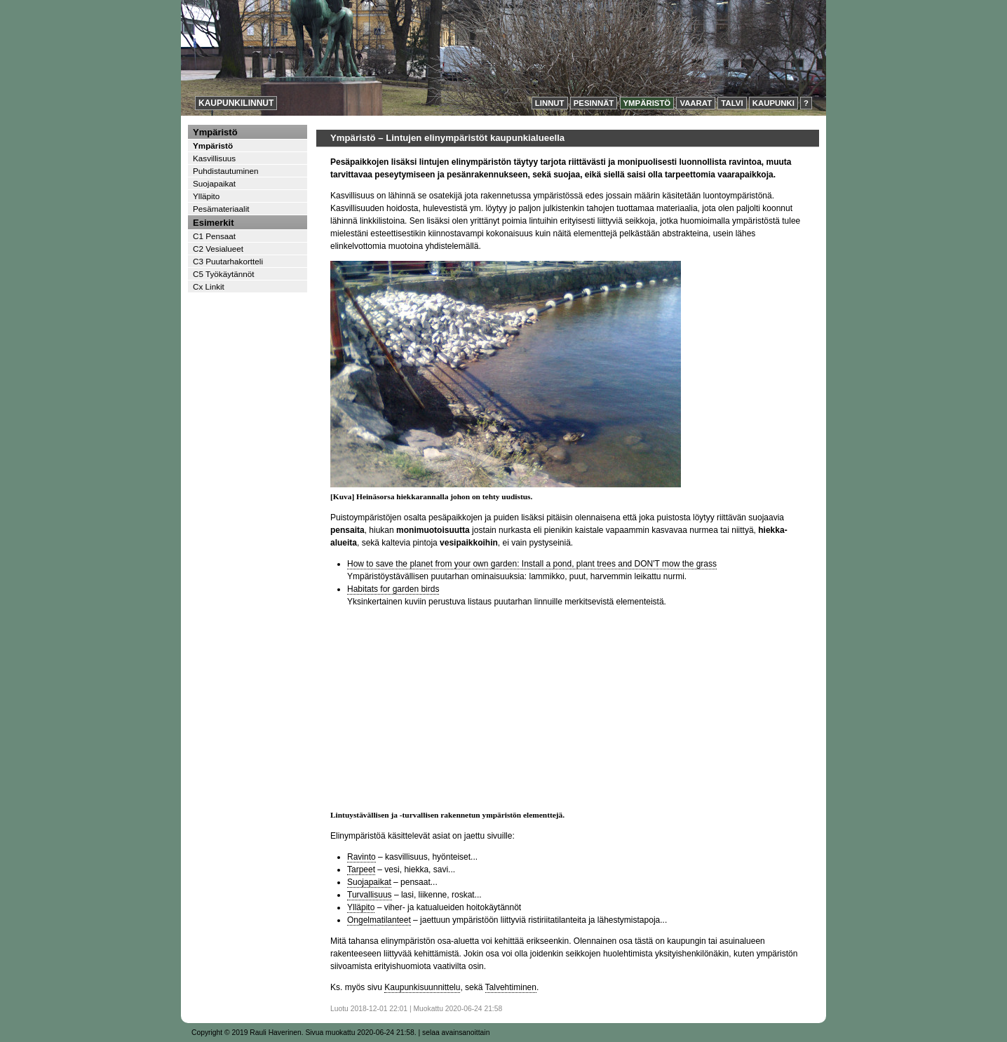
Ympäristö (647, 103)
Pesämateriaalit (221, 208)
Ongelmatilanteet (379, 920)
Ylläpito (360, 907)
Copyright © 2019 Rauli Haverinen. (247, 1032)
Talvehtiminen (510, 987)
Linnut (550, 103)
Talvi (732, 103)
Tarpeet (361, 869)
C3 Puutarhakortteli (228, 261)
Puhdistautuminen (226, 170)
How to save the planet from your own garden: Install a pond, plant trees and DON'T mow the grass (532, 564)
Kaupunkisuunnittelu (422, 987)
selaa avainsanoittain (455, 1032)
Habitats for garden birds (393, 589)
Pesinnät (594, 103)
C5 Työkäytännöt (224, 273)
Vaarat (696, 103)
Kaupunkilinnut (235, 103)
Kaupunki (773, 103)
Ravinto (361, 857)
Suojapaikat (369, 882)
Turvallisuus (369, 895)
